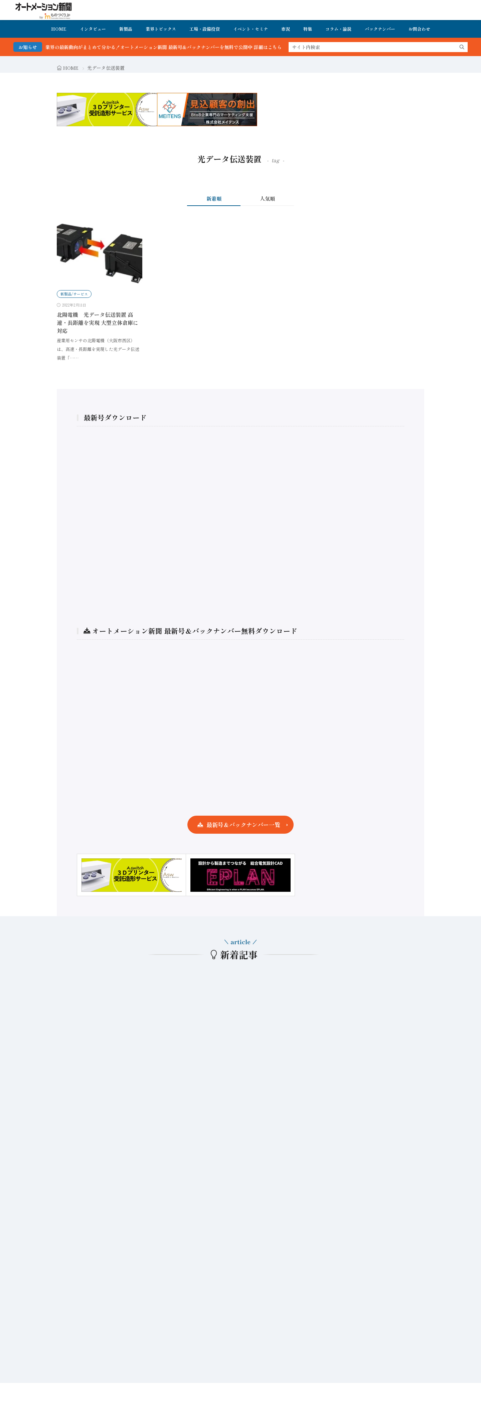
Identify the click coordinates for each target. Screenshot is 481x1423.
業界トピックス (161, 29)
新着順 (213, 198)
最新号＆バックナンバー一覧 (243, 824)
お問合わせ (419, 29)
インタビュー (93, 29)
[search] (462, 47)
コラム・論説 (338, 29)
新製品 (125, 29)
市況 (285, 29)
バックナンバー (380, 29)
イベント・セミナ (250, 29)
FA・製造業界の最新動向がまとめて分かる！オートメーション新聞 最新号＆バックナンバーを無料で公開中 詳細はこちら (164, 47)
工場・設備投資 (204, 29)
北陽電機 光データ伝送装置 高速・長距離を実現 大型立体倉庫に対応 (97, 323)
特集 (307, 29)
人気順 (267, 198)
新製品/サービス (74, 293)
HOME (58, 29)
